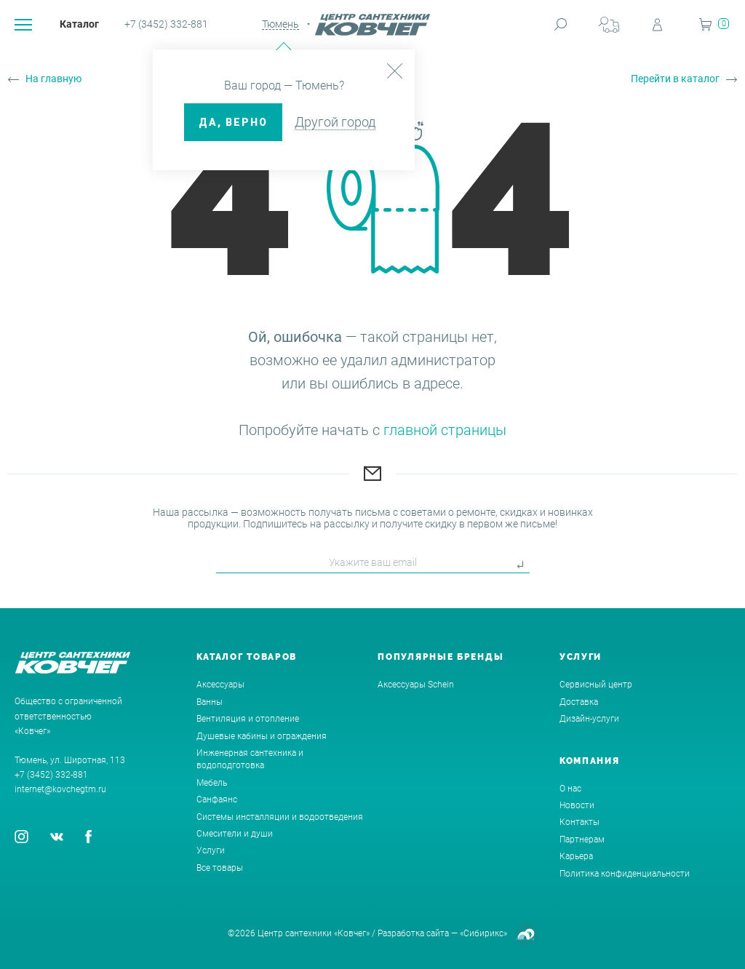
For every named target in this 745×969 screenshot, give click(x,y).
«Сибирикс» (483, 933)
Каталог (79, 24)
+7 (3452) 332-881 (166, 24)
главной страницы (444, 430)
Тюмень (280, 24)
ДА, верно (233, 122)
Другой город (335, 121)
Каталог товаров (247, 657)
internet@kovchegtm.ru (60, 789)
